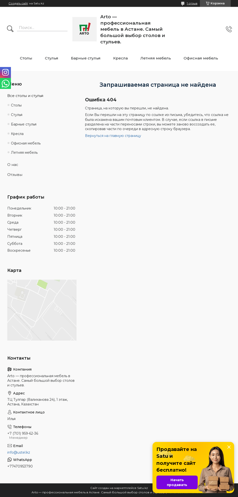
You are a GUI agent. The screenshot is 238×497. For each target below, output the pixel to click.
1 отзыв (192, 3)
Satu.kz (142, 488)
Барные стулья (86, 58)
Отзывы (14, 174)
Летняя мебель (155, 58)
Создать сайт (18, 3)
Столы (26, 58)
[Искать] (10, 29)
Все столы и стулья (25, 95)
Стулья (51, 58)
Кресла (120, 58)
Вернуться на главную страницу (113, 136)
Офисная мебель (201, 58)
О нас (12, 164)
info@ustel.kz (18, 452)
